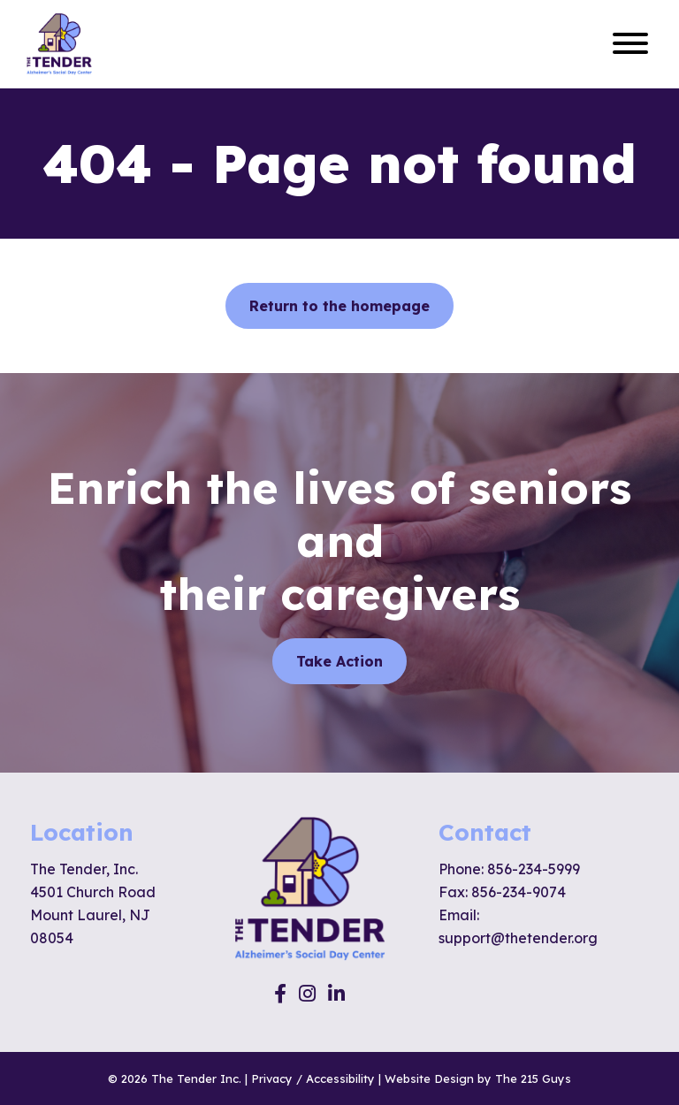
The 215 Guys (533, 1078)
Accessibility (340, 1078)
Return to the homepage (339, 306)
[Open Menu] (630, 44)
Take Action (339, 661)
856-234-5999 (533, 869)
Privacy (272, 1078)
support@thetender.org (518, 938)
